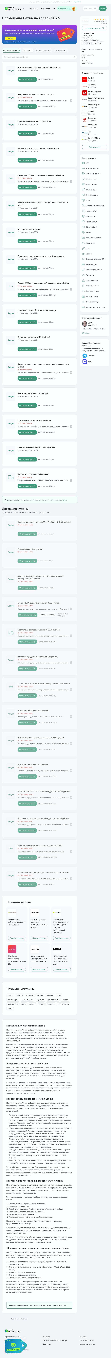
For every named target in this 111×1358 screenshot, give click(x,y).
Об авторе (86, 333)
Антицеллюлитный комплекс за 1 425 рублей (39, 67)
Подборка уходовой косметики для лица (37, 310)
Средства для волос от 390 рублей (34, 337)
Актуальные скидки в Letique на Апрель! (36, 94)
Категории (45, 8)
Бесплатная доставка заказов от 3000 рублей (39, 629)
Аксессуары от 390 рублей (30, 549)
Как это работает (86, 1340)
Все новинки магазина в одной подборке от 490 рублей (43, 818)
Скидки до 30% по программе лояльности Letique (41, 175)
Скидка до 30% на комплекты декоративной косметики (44, 683)
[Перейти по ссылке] (39, 34)
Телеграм (88, 355)
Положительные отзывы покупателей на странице (41, 256)
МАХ (87, 361)
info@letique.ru (88, 38)
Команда (46, 1337)
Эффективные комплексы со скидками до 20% (39, 845)
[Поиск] (95, 8)
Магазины (34, 8)
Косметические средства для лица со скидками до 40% (43, 872)
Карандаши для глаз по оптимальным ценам (38, 148)
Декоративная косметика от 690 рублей (36, 447)
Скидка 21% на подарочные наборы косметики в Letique (44, 283)
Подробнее (77, 2)
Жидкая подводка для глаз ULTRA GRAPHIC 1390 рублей (44, 522)
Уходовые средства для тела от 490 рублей (38, 656)
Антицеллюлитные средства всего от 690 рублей (41, 737)
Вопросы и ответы (87, 1344)
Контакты (47, 1344)
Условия (82, 1337)
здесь (64, 500)
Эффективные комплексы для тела (34, 121)
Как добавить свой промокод (55, 1340)
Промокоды (15, 1319)
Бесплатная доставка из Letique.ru (33, 474)
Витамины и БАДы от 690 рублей (33, 393)
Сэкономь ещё (67, 8)
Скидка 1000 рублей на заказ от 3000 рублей (38, 603)
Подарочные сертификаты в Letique (34, 420)
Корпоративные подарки (29, 229)
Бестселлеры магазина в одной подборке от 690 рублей (44, 791)
